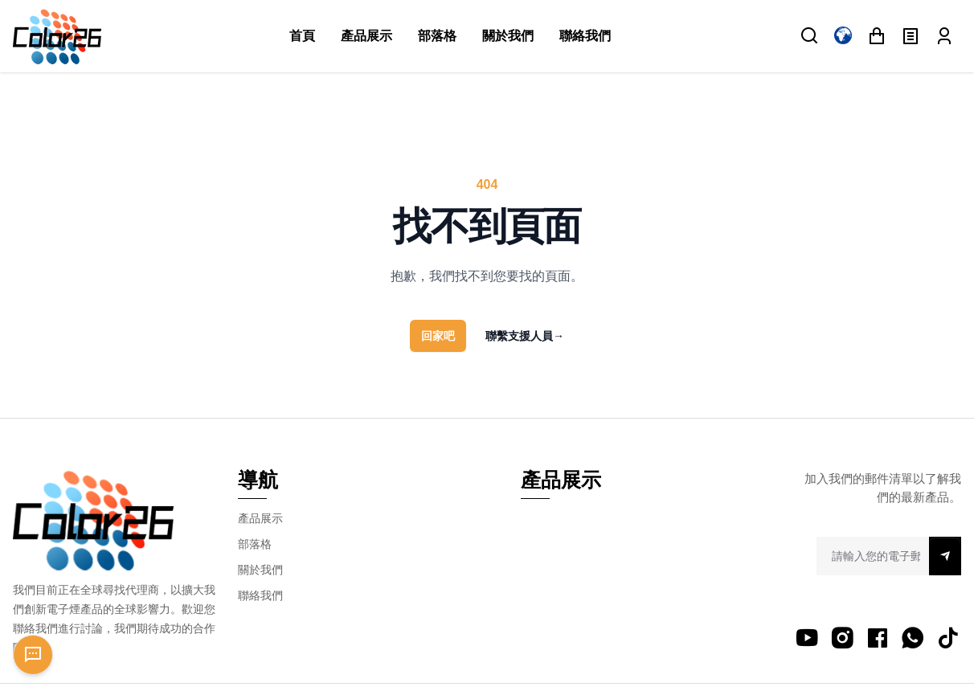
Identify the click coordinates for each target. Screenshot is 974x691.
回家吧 (438, 335)
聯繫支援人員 (524, 335)
